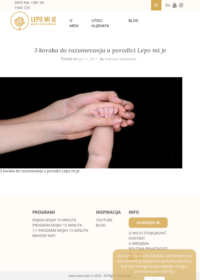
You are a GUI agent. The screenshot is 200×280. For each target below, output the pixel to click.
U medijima (139, 243)
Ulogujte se (148, 222)
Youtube (104, 219)
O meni (74, 23)
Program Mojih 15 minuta (57, 225)
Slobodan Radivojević (121, 59)
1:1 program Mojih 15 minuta (60, 230)
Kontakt (137, 238)
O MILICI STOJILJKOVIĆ (147, 232)
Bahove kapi (43, 235)
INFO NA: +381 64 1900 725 (29, 5)
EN (167, 5)
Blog (133, 20)
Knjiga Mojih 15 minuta (54, 219)
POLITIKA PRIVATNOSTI (148, 248)
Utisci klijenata (100, 23)
